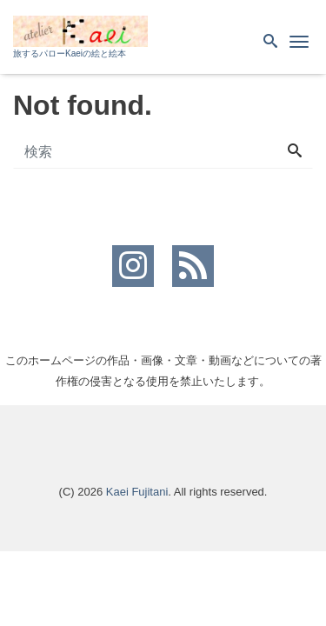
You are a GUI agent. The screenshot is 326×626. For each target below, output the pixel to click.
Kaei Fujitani (137, 491)
